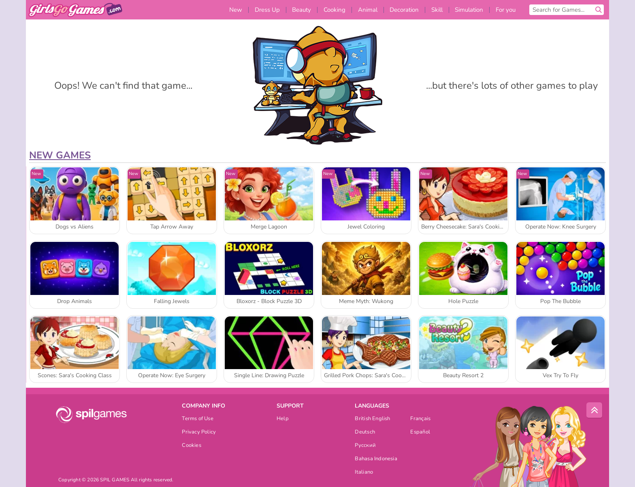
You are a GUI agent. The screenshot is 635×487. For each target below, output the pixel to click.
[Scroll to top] (594, 410)
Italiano (364, 473)
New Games (60, 155)
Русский (365, 446)
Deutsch (365, 432)
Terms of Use (197, 419)
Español (420, 432)
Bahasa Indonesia (376, 459)
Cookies (191, 446)
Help (283, 419)
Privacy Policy (199, 432)
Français (420, 419)
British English (372, 419)
